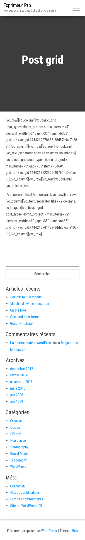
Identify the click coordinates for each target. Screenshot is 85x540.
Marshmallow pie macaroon (29, 304)
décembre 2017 (21, 369)
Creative (16, 421)
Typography (18, 460)
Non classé (18, 440)
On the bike (18, 310)
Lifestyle (16, 434)
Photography (19, 447)
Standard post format (25, 317)
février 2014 (19, 375)
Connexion (17, 486)
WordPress (18, 466)
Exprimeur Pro (17, 5)
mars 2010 (17, 388)
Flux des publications (25, 492)
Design (15, 427)
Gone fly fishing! (21, 323)
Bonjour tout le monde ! (27, 297)
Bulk (75, 531)
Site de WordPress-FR (26, 506)
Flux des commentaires (26, 499)
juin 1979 (16, 401)
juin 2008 (16, 395)
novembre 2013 (21, 382)
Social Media (19, 453)
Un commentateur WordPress (31, 343)
